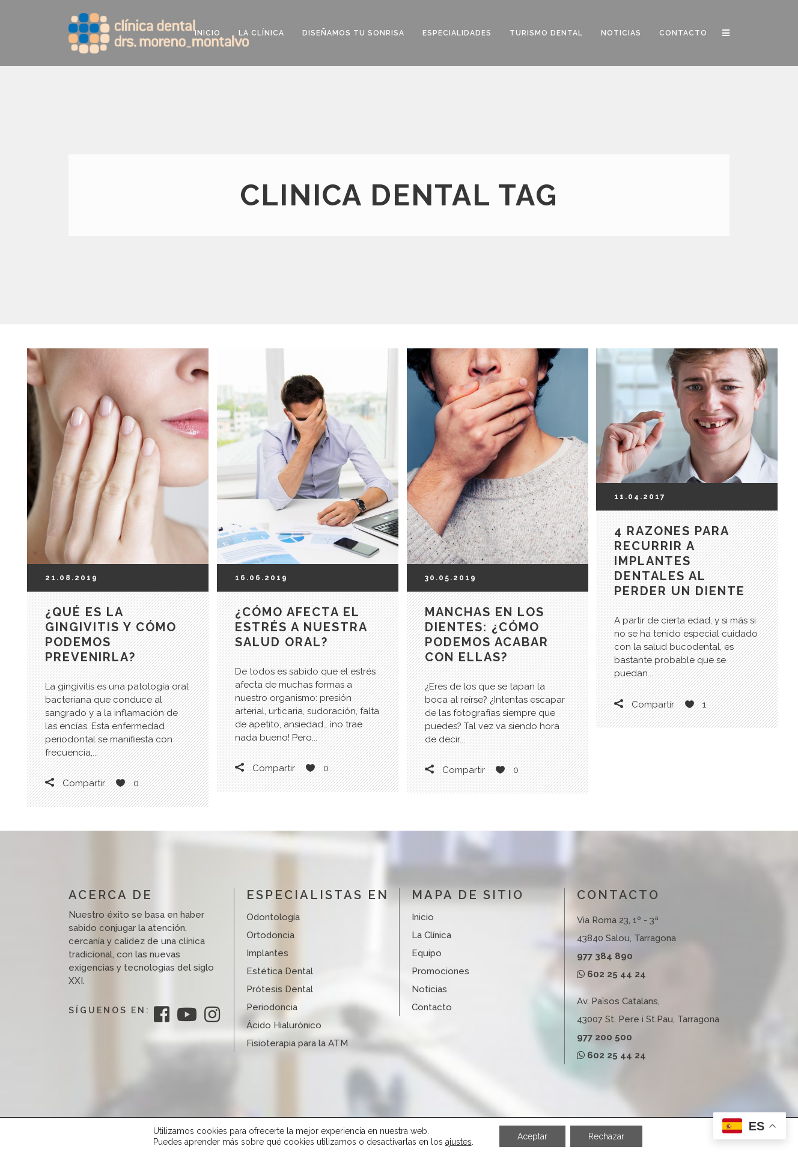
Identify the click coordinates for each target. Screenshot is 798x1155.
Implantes (267, 953)
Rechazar (606, 1136)
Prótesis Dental (279, 989)
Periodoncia (271, 1007)
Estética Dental (279, 971)
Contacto (432, 1007)
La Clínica (431, 935)
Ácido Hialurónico (283, 1025)
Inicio (423, 917)
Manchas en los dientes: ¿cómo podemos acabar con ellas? (487, 634)
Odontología (273, 917)
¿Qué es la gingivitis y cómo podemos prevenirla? (111, 634)
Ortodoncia (270, 935)
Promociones (440, 971)
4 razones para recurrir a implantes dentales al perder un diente (679, 561)
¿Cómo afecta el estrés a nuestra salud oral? (301, 627)
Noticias (429, 989)
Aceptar (532, 1136)
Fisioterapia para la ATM (297, 1043)
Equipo (427, 953)
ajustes (458, 1142)
